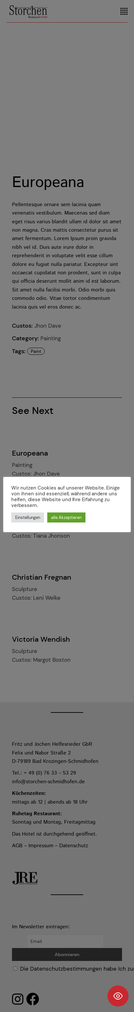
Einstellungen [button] (27, 517)
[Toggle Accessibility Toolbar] (118, 996)
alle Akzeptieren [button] (66, 517)
